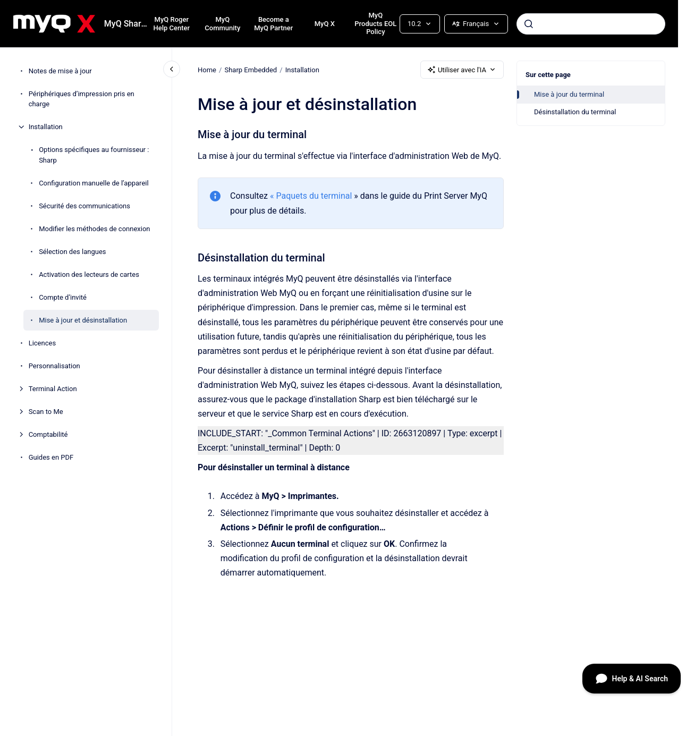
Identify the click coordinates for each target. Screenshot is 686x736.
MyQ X (325, 24)
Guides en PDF (51, 457)
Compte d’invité (63, 297)
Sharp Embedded (250, 69)
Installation (46, 127)
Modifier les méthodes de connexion (94, 229)
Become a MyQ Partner (273, 23)
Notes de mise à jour (60, 71)
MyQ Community (222, 23)
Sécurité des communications (84, 206)
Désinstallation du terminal (575, 112)
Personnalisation (54, 366)
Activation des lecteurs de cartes (89, 274)
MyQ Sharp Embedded (128, 24)
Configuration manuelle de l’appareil (93, 183)
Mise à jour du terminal (569, 94)
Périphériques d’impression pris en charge (81, 99)
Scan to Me (46, 412)
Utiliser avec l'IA (462, 69)
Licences (42, 343)
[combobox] (591, 24)
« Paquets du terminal (311, 196)
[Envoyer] (528, 23)
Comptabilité (48, 434)
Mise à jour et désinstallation (83, 320)
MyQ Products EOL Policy (375, 23)
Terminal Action (53, 389)
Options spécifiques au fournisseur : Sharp (94, 155)
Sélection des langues (72, 252)
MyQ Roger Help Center (172, 23)
